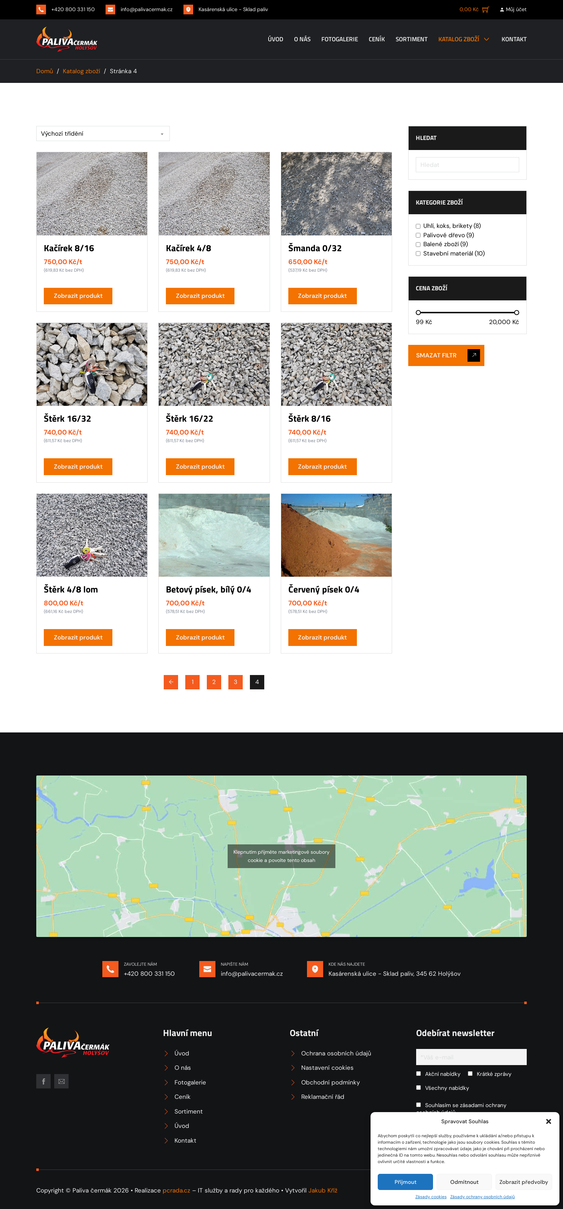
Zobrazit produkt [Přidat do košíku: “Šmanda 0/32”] (322, 296)
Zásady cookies (431, 1197)
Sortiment (412, 39)
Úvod (275, 39)
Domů (44, 71)
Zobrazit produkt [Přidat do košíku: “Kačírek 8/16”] (78, 296)
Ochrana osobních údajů (336, 1053)
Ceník (377, 39)
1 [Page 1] (193, 682)
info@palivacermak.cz (147, 9)
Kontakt (514, 39)
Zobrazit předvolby (523, 1182)
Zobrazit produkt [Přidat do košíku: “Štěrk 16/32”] (78, 466)
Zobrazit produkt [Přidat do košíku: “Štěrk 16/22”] (200, 466)
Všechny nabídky (442, 1088)
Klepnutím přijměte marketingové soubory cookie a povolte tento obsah (281, 856)
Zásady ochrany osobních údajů (482, 1197)
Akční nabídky (438, 1074)
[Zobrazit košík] (474, 9)
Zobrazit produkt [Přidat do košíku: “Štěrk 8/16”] (322, 466)
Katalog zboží (458, 39)
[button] (548, 1121)
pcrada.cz (176, 1190)
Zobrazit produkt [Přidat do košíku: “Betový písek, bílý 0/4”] (200, 637)
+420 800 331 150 (73, 9)
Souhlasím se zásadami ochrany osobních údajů (461, 1109)
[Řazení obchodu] (103, 133)
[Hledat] (467, 164)
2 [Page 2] (214, 682)
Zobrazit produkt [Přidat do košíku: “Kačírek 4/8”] (200, 296)
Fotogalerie (339, 39)
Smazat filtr (448, 355)
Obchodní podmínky (330, 1082)
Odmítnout (464, 1182)
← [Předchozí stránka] (171, 682)
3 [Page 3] (235, 682)
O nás (302, 39)
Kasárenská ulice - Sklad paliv (233, 9)
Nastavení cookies (327, 1068)
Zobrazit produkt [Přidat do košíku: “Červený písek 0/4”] (322, 637)
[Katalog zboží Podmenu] (486, 39)
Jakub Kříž (323, 1190)
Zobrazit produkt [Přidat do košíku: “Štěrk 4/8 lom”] (78, 637)
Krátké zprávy (490, 1074)
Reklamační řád (322, 1097)
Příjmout (406, 1182)
